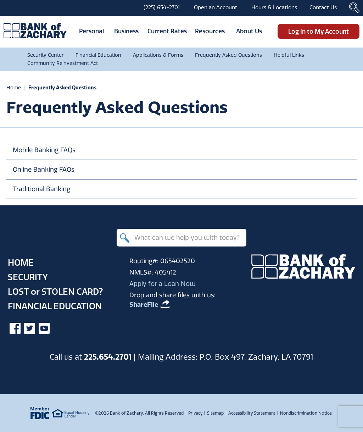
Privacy (195, 413)
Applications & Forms (158, 55)
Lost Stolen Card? (55, 291)
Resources (210, 31)
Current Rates (167, 31)
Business (126, 31)
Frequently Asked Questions (228, 55)
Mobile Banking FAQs (44, 150)
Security (28, 277)
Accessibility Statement (251, 413)
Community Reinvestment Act (62, 63)
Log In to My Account (318, 31)
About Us (249, 31)
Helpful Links (289, 55)
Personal (91, 31)
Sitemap (215, 413)
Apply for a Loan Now (162, 283)
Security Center (45, 55)
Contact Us (323, 7)
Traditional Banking (41, 189)
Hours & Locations (274, 7)
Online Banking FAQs (43, 169)
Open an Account (215, 7)
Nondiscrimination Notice (306, 413)
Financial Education (98, 55)
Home (13, 87)
